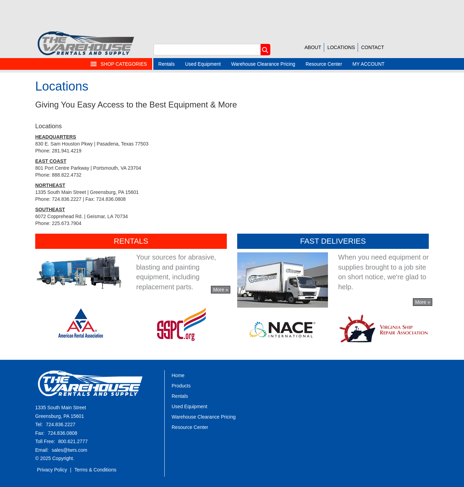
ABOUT (312, 47)
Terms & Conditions (95, 469)
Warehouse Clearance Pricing (263, 64)
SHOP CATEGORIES (118, 63)
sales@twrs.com (69, 450)
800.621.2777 (73, 441)
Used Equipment (203, 64)
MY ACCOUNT (368, 64)
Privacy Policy (52, 469)
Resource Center (324, 64)
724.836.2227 (61, 424)
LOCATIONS (341, 47)
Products (181, 385)
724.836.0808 (62, 433)
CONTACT (372, 47)
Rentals (166, 64)
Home (178, 375)
